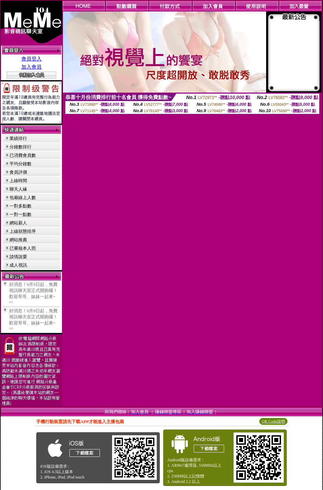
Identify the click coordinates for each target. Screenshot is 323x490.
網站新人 (18, 222)
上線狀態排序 (22, 231)
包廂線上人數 (22, 197)
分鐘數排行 (20, 146)
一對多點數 (20, 206)
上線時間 (18, 180)
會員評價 (18, 172)
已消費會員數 (22, 155)
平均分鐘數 (20, 163)
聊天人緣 (18, 189)
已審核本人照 (22, 248)
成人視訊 (18, 265)
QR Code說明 (273, 421)
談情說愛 (18, 256)
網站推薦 (18, 239)
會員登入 (31, 59)
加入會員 (31, 67)
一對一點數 (20, 214)
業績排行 (18, 138)
